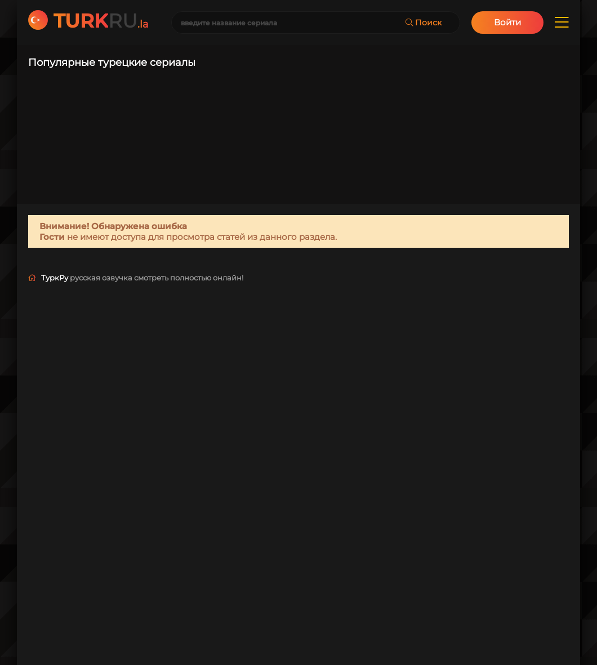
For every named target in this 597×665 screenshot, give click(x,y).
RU (101, 21)
